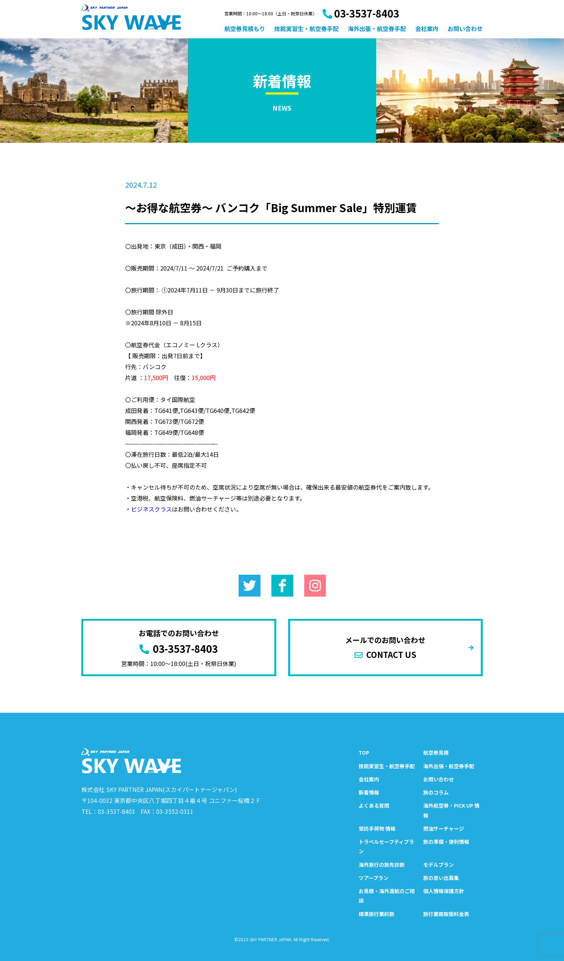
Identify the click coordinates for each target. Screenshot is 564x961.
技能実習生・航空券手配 (306, 28)
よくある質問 (374, 805)
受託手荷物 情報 (377, 828)
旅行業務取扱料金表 (446, 914)
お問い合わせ (465, 28)
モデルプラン (438, 864)
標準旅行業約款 (376, 914)
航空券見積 (436, 752)
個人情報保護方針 (443, 891)
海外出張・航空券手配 (377, 28)
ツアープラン (374, 877)
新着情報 (369, 792)
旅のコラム (436, 792)
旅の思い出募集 (441, 877)
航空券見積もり (244, 28)
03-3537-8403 (360, 13)
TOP (364, 752)
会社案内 (427, 28)
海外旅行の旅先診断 (382, 864)
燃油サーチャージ (443, 828)
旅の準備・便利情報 (446, 841)
